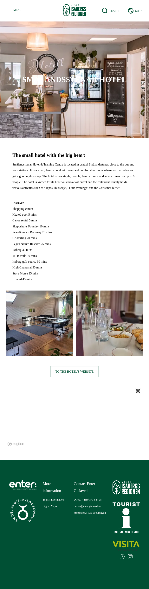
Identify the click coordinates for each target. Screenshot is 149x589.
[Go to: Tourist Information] (53, 499)
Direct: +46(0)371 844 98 (88, 499)
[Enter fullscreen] (138, 391)
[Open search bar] (107, 10)
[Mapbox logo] (15, 444)
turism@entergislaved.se (87, 506)
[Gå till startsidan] (74, 10)
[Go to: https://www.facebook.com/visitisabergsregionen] (122, 557)
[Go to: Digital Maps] (50, 506)
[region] (74, 416)
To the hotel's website (74, 371)
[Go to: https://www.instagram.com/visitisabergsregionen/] (130, 557)
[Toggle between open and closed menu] (8, 10)
